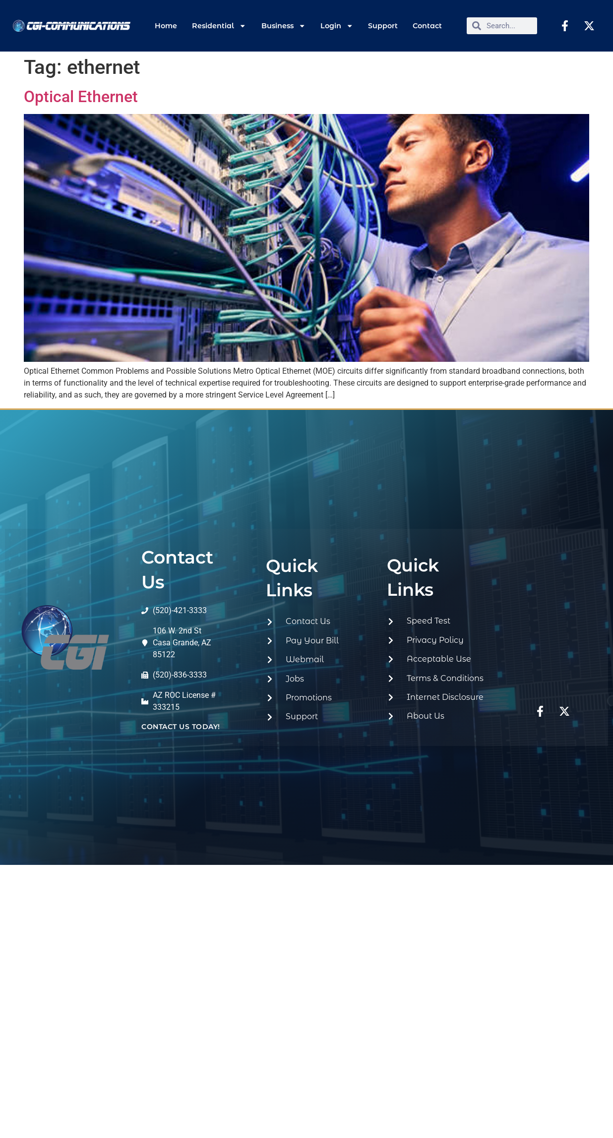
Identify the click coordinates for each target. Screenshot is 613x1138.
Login (336, 25)
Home (166, 25)
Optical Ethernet (81, 96)
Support (383, 25)
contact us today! (180, 726)
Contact (427, 25)
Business (283, 25)
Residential (219, 25)
